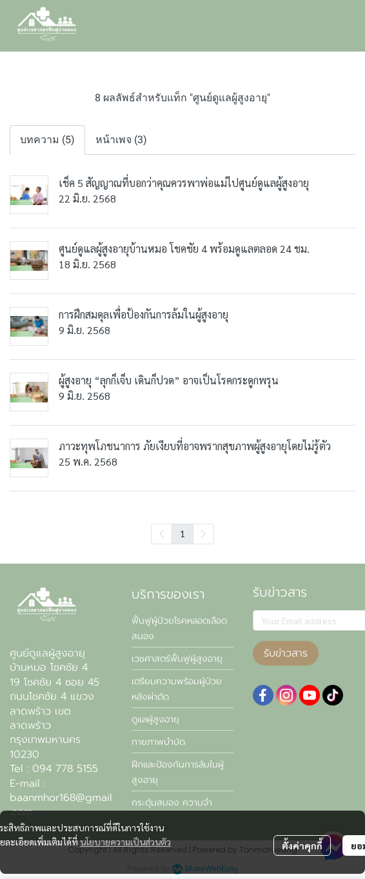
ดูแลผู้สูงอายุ (155, 719)
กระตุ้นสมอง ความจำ (172, 802)
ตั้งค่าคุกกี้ (302, 845)
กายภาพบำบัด (158, 742)
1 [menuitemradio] (182, 533)
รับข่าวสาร (286, 653)
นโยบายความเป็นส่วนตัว (125, 841)
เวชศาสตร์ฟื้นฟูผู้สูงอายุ (177, 659)
